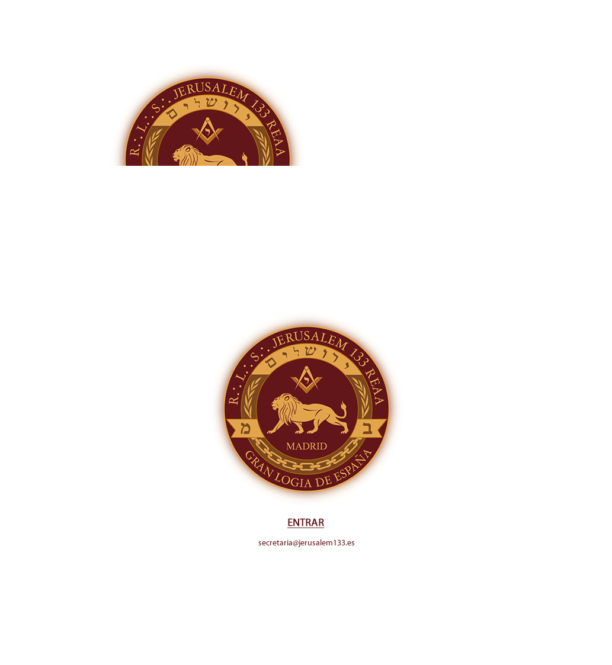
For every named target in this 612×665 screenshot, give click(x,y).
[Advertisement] (306, 83)
